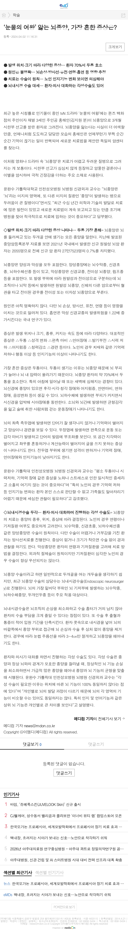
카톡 (26, 47)
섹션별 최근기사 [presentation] (17, 872)
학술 (16, 15)
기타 (35, 47)
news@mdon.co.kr (39, 725)
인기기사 (11, 794)
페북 (7, 47)
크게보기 (115, 46)
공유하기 (123, 15)
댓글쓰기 (96, 744)
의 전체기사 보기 (97, 718)
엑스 (17, 47)
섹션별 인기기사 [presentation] (49, 872)
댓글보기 (32, 744)
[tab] (17, 873)
